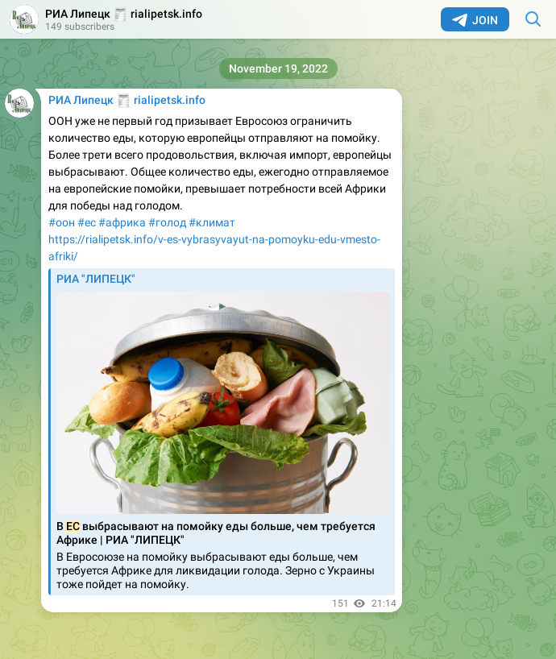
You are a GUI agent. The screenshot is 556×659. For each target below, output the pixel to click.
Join (475, 20)
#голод (167, 222)
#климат (212, 222)
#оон (61, 222)
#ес (86, 222)
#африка (122, 222)
